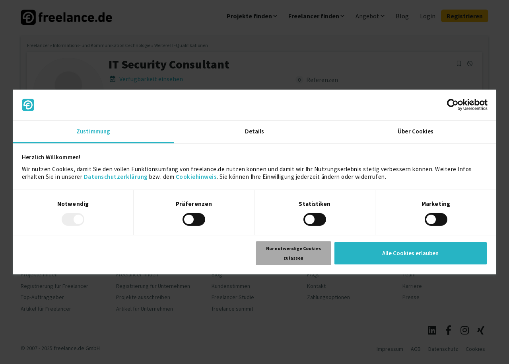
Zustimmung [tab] (93, 131)
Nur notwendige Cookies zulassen (293, 253)
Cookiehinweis (196, 176)
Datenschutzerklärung (116, 176)
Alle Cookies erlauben (410, 253)
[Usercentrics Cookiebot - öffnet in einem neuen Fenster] (453, 105)
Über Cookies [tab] (415, 131)
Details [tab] (254, 131)
